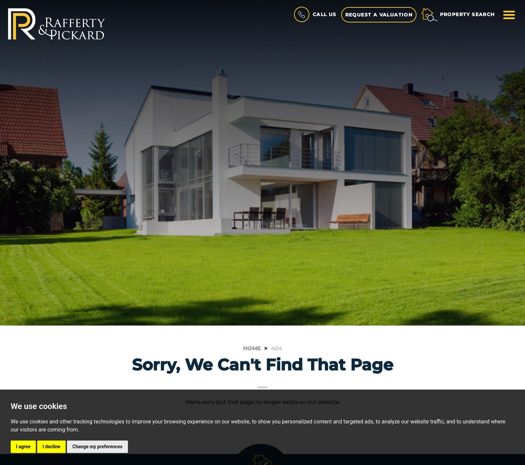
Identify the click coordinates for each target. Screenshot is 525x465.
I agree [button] (23, 446)
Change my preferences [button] (97, 446)
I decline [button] (51, 446)
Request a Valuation (379, 15)
